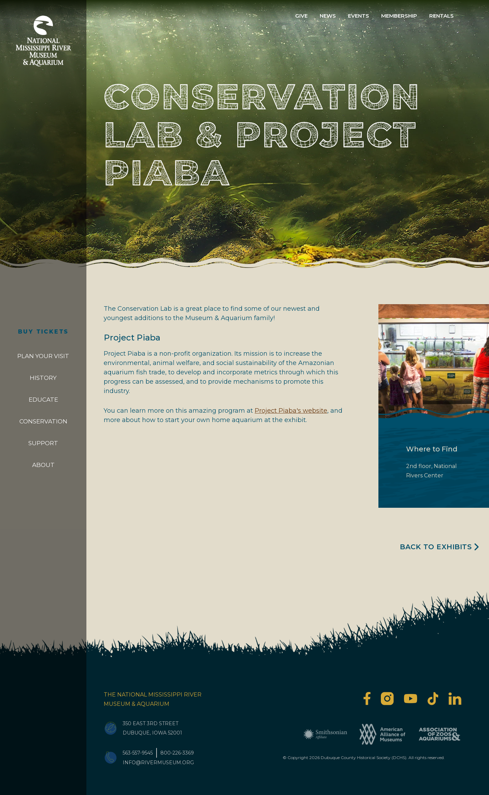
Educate (43, 399)
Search (470, 15)
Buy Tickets (43, 332)
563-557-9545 (138, 753)
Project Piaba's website (291, 410)
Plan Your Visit (43, 356)
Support (43, 443)
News (328, 15)
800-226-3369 (177, 753)
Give (301, 15)
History (43, 377)
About (43, 464)
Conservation (43, 421)
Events (358, 15)
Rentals (441, 15)
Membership (399, 15)
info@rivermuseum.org (158, 762)
